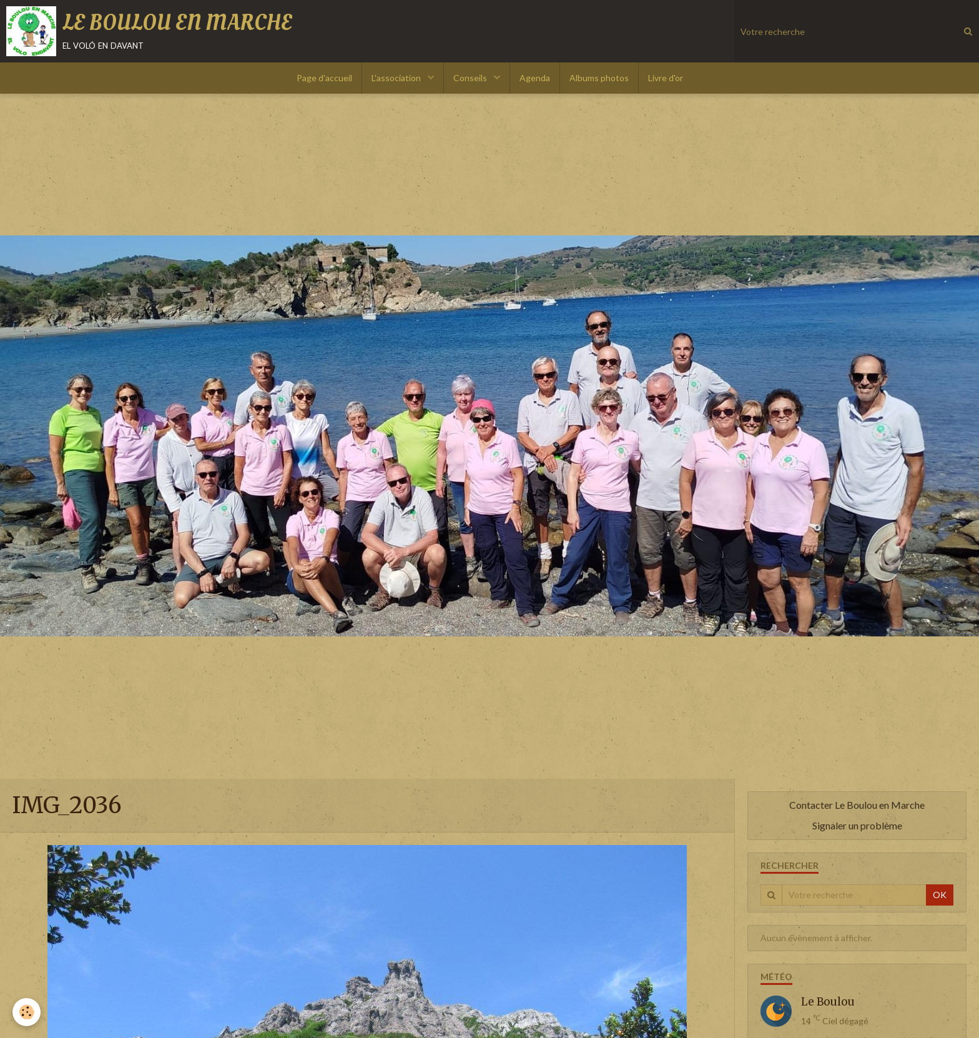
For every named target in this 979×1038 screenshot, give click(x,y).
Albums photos (599, 77)
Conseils (471, 77)
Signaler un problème (857, 825)
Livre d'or (665, 77)
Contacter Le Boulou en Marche (857, 805)
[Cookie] (26, 1012)
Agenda (534, 77)
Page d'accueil (324, 77)
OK (940, 894)
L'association (397, 77)
